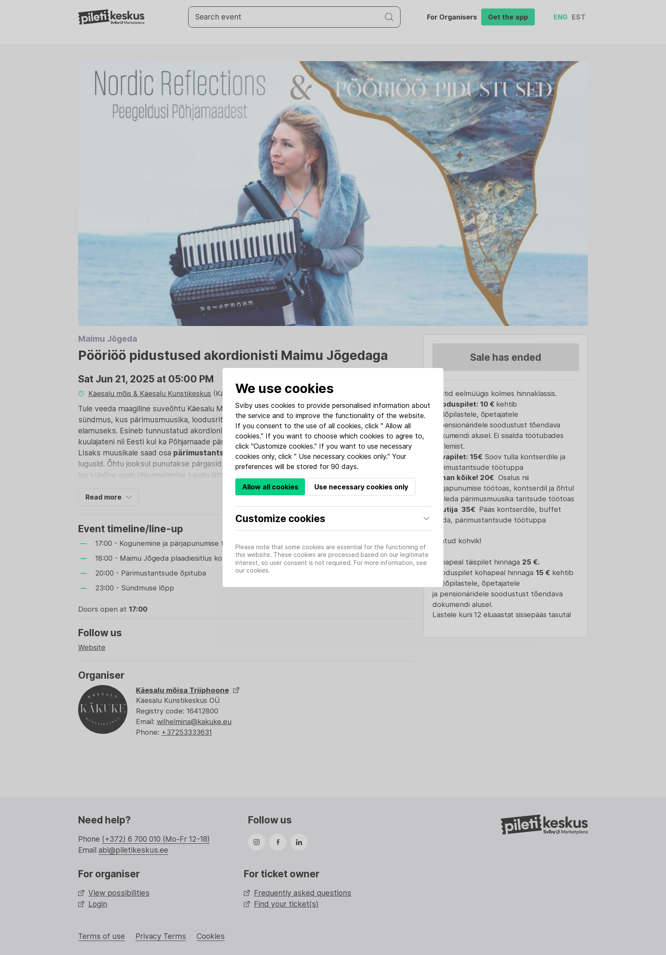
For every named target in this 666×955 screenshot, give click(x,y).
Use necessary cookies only (361, 487)
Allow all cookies (270, 487)
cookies (283, 405)
